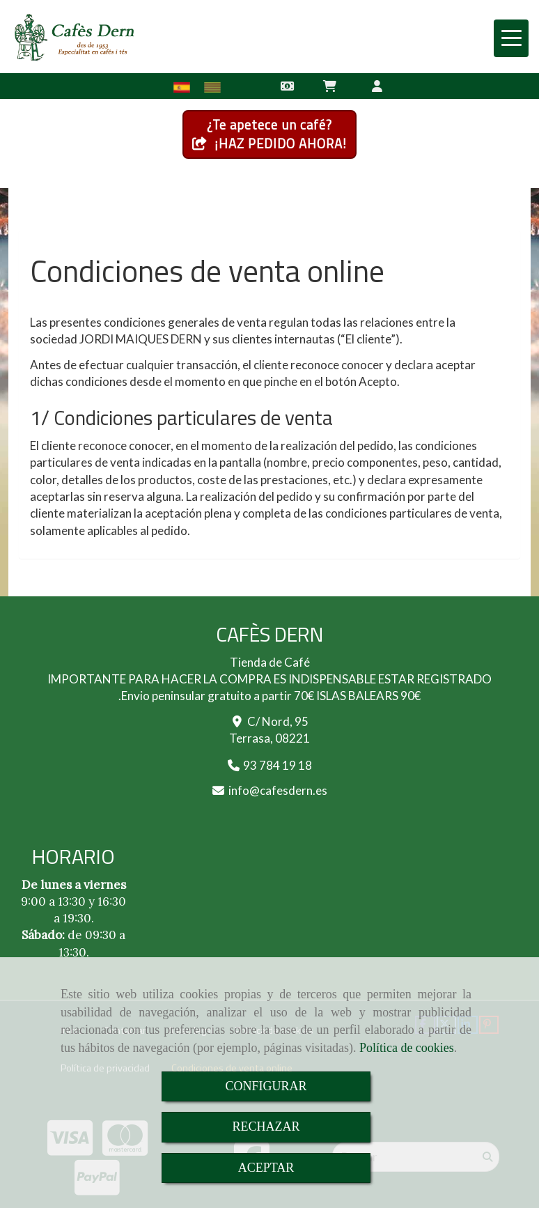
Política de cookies (406, 1048)
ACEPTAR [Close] (266, 1168)
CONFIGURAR (265, 1086)
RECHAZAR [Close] (265, 1126)
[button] (377, 85)
